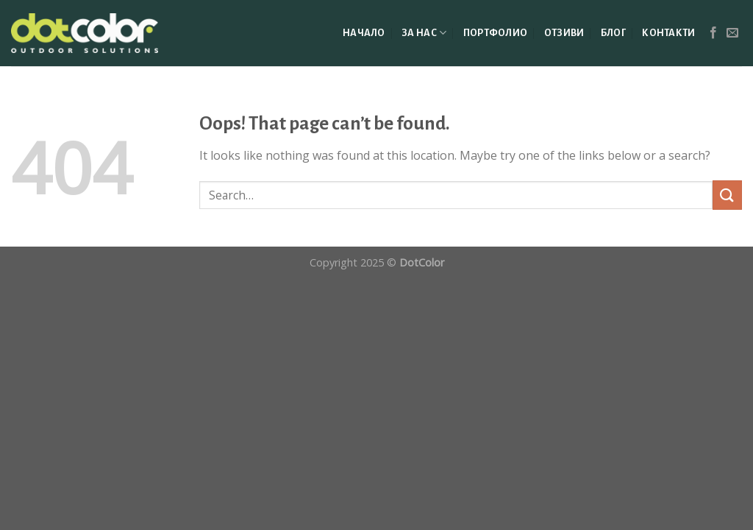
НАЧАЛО (364, 32)
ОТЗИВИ (564, 32)
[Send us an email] (732, 33)
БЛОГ (613, 32)
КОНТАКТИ (668, 32)
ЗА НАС (424, 33)
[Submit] (727, 194)
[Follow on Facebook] (713, 33)
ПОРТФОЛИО (495, 32)
